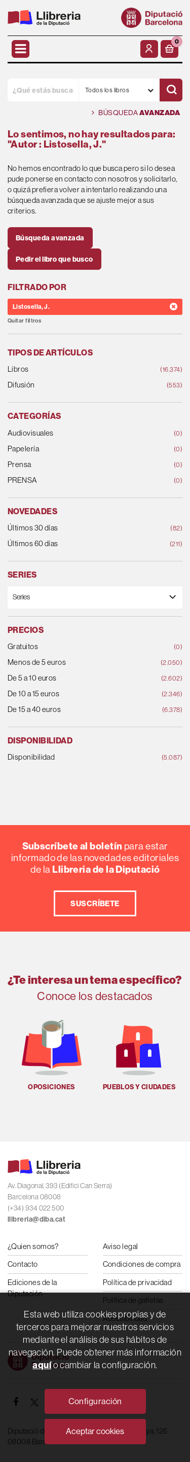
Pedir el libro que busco (54, 259)
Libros (79, 369)
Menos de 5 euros (79, 662)
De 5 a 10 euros (79, 678)
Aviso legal (120, 1246)
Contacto (23, 1264)
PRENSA (79, 480)
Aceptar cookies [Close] (95, 1431)
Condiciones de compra (142, 1264)
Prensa (79, 465)
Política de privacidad (137, 1282)
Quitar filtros (24, 321)
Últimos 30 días (79, 528)
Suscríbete (95, 903)
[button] (169, 49)
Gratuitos (79, 647)
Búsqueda (136, 113)
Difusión (79, 385)
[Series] (95, 597)
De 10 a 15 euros (79, 694)
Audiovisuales (79, 433)
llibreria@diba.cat (36, 1219)
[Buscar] (171, 90)
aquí (41, 1365)
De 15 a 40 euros (79, 710)
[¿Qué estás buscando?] (43, 90)
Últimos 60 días (79, 544)
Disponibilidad (79, 757)
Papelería (79, 449)
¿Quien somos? (33, 1246)
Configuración (95, 1401)
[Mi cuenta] (149, 49)
